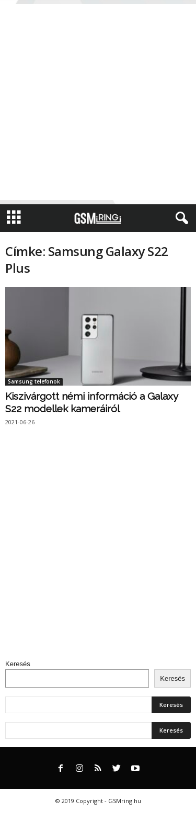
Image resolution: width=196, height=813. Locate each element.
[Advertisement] (98, 102)
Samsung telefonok (34, 381)
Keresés (17, 664)
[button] (179, 218)
